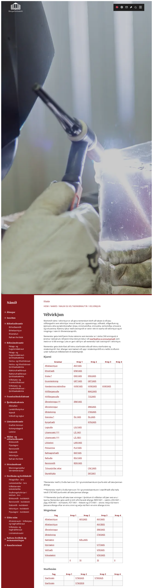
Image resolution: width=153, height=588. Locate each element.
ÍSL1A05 (77, 417)
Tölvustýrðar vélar (53, 468)
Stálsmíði (13, 452)
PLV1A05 (78, 448)
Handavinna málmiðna (55, 386)
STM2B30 (79, 583)
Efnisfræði (49, 371)
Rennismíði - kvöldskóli (19, 502)
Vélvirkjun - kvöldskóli (19, 508)
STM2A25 (79, 578)
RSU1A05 (78, 458)
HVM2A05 (92, 386)
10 (80, 560)
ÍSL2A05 (91, 417)
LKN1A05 (78, 442)
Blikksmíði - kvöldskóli (19, 498)
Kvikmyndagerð (16, 428)
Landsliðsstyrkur (16, 409)
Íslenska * (49, 417)
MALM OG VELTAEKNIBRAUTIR (73, 306)
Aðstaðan (13, 406)
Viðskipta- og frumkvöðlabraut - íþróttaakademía (17, 388)
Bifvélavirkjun (15, 330)
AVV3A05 (101, 519)
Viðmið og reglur (16, 416)
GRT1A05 (78, 381)
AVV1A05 (78, 366)
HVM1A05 (78, 386)
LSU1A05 (78, 427)
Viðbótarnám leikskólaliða (15, 487)
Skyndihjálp (50, 473)
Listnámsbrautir (16, 533)
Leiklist (12, 432)
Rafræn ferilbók (16, 337)
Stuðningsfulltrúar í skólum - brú (18, 493)
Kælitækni (49, 540)
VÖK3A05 (101, 555)
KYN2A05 (92, 422)
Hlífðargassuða (52, 391)
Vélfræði (49, 550)
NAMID (54, 306)
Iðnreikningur (51, 407)
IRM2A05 (92, 407)
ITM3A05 (101, 534)
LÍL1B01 (77, 437)
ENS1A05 (78, 376)
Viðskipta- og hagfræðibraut (15, 528)
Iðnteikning (50, 412)
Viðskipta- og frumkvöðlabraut (16, 381)
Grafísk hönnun (16, 425)
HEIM (46, 306)
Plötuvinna (50, 448)
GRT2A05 (92, 381)
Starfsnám (49, 578)
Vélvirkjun (13, 455)
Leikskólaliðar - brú (18, 483)
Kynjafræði (50, 422)
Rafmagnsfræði (52, 453)
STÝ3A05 (101, 545)
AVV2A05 (83, 519)
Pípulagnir (13, 445)
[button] (47, 301)
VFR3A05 (101, 550)
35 (98, 560)
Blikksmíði (14, 442)
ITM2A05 (92, 412)
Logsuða (49, 427)
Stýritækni (49, 545)
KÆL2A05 (83, 540)
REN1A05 (78, 463)
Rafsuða (48, 458)
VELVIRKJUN (95, 306)
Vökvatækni (50, 555)
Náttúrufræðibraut (17, 370)
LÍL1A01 (77, 432)
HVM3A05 (106, 386)
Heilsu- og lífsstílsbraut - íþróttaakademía (20, 365)
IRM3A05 (101, 529)
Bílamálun (13, 334)
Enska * (48, 376)
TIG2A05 (92, 396)
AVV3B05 (101, 524)
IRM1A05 (78, 401)
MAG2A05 (92, 391)
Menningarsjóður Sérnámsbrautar (17, 469)
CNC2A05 (92, 468)
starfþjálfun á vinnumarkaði (102, 339)
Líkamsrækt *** (52, 432)
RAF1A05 (78, 453)
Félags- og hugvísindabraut (16, 347)
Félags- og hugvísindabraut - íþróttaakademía (17, 355)
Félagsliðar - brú (16, 479)
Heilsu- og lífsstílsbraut (19, 361)
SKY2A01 (92, 473)
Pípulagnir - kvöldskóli (19, 512)
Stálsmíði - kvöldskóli (18, 505)
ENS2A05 (92, 376)
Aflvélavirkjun (51, 366)
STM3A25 (99, 578)
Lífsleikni (49, 442)
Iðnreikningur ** (52, 401)
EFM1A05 (78, 371)
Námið (12, 412)
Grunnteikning (51, 381)
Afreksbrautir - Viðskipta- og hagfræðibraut (20, 522)
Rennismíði (14, 448)
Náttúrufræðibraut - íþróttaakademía (18, 375)
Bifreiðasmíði (15, 327)
